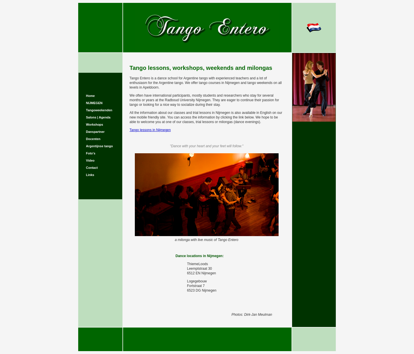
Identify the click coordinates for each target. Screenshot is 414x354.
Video (90, 160)
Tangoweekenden (99, 110)
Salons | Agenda (98, 117)
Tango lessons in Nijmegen (150, 130)
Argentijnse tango (99, 146)
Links (90, 175)
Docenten (93, 139)
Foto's (90, 153)
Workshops (94, 124)
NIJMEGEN (94, 103)
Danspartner (95, 131)
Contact (92, 167)
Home (90, 95)
